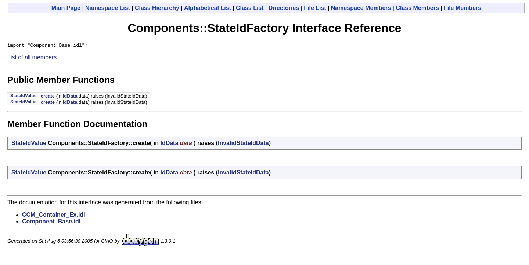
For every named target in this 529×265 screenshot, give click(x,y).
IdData (70, 97)
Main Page (65, 8)
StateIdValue (23, 96)
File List (315, 8)
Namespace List (107, 8)
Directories (284, 8)
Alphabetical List (207, 8)
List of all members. (32, 58)
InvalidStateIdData (243, 144)
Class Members (417, 8)
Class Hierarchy (157, 8)
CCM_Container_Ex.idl (53, 216)
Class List (250, 8)
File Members (462, 8)
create (48, 97)
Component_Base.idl (51, 222)
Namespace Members (361, 8)
